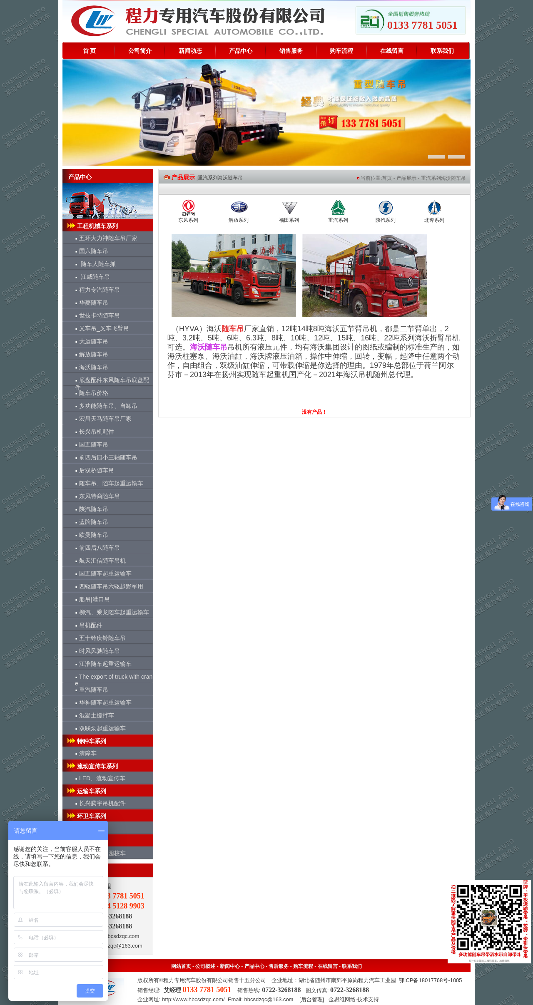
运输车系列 (86, 791)
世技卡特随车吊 (97, 315)
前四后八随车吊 (97, 547)
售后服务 (279, 966)
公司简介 (140, 50)
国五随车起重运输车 (103, 573)
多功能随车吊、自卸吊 (106, 405)
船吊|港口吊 (92, 599)
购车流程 (341, 50)
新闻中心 (230, 966)
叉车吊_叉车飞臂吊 (102, 328)
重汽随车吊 (91, 689)
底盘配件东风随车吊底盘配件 (112, 381)
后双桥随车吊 (94, 470)
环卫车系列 (86, 816)
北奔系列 (434, 220)
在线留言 (391, 50)
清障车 (86, 753)
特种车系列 (86, 741)
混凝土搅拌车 (94, 715)
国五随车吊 (91, 444)
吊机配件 (88, 625)
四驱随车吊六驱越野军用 (109, 586)
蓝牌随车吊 (91, 522)
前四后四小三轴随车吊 (106, 457)
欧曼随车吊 (91, 534)
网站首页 (181, 966)
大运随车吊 (91, 341)
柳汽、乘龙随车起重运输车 (112, 612)
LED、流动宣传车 (100, 778)
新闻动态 (190, 50)
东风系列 (188, 220)
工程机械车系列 (92, 226)
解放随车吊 (91, 354)
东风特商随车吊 (97, 496)
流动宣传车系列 (92, 766)
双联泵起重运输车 (100, 728)
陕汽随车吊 (91, 509)
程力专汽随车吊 (97, 289)
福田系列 (289, 220)
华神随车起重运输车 (103, 702)
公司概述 (205, 966)
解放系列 (239, 220)
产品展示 (406, 178)
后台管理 (312, 999)
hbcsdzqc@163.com (117, 946)
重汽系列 (338, 220)
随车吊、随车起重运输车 (109, 483)
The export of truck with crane (113, 678)
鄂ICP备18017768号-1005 (430, 980)
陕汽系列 (386, 220)
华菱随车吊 (91, 302)
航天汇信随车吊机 (100, 560)
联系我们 (442, 50)
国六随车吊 (91, 251)
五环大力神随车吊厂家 (106, 238)
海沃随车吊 (91, 367)
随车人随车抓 (95, 264)
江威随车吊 (92, 276)
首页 (387, 178)
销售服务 (291, 50)
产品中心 (240, 50)
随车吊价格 (91, 393)
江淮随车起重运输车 (103, 663)
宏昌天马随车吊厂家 (103, 418)
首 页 (89, 50)
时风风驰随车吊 (97, 651)
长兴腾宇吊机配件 (100, 803)
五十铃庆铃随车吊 (100, 638)
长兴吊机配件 (94, 431)
